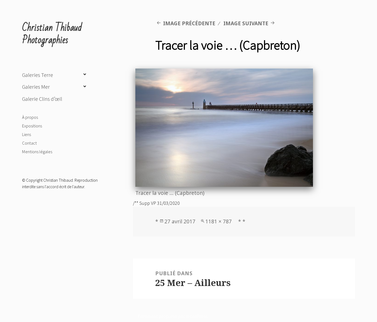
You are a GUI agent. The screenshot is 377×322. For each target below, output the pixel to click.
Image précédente (189, 23)
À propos (30, 117)
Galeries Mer (36, 86)
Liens (26, 134)
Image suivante (245, 23)
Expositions (32, 126)
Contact (29, 143)
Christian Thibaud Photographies (52, 34)
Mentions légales (37, 152)
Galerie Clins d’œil (42, 98)
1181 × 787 (218, 221)
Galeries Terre (37, 74)
